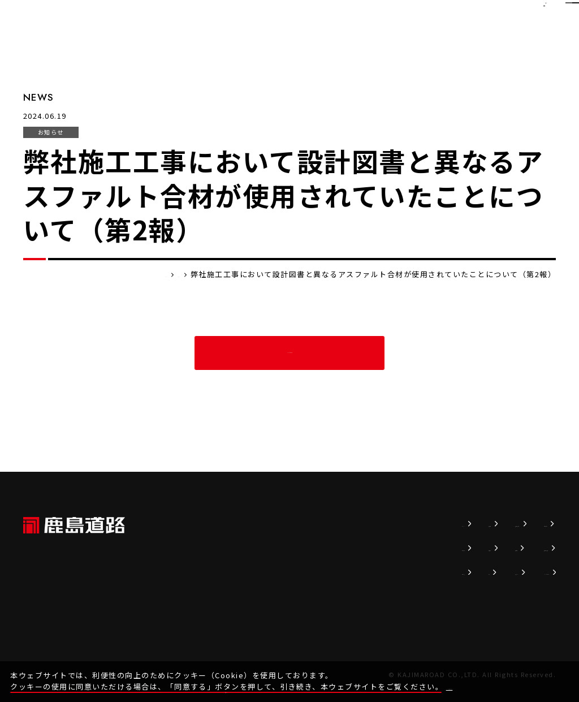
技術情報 (356, 523)
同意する (546, 676)
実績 (348, 571)
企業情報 (299, 547)
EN (500, 14)
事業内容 (299, 571)
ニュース (298, 523)
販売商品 (356, 547)
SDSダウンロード (519, 571)
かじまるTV (418, 571)
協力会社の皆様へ (519, 547)
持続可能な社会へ (430, 523)
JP (475, 14)
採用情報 (413, 547)
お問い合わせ (511, 523)
